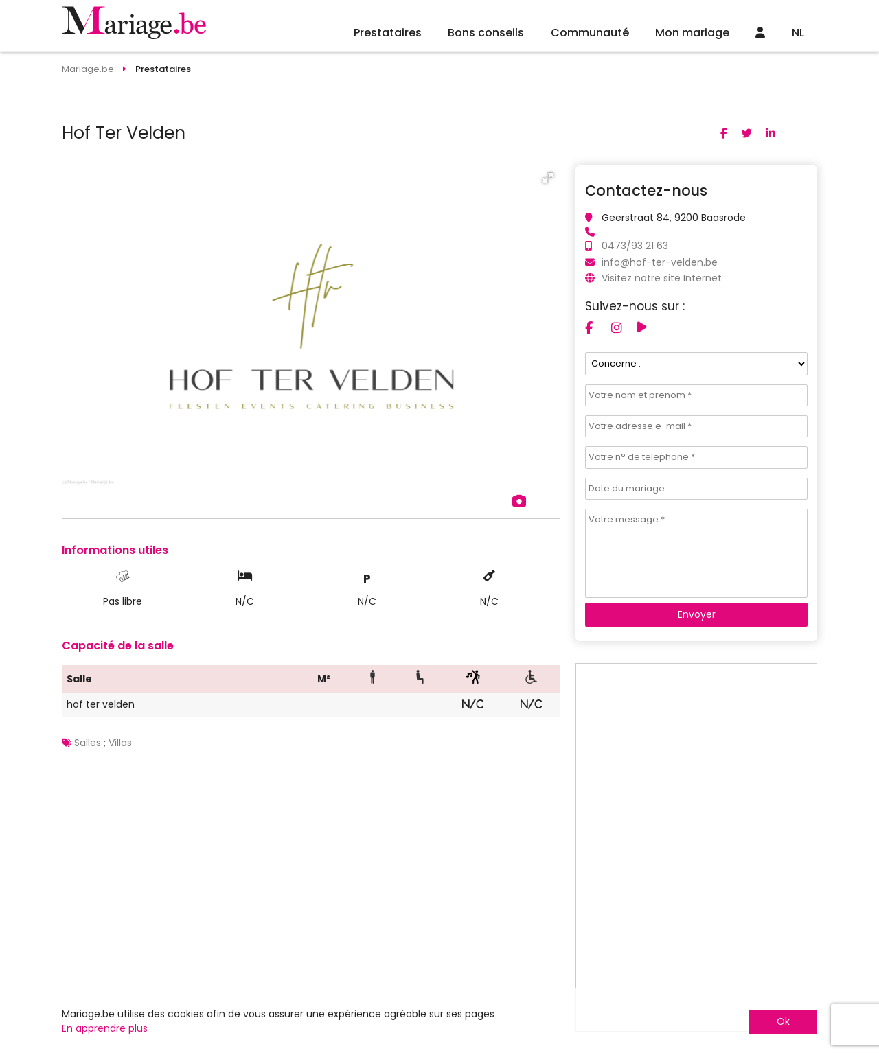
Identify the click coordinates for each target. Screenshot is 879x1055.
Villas (120, 743)
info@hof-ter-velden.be (660, 262)
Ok (783, 1021)
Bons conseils (486, 32)
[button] (548, 178)
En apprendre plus (105, 1028)
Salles (87, 743)
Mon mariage (692, 32)
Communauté (590, 32)
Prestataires (388, 32)
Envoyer (697, 614)
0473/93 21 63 (635, 246)
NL (798, 32)
